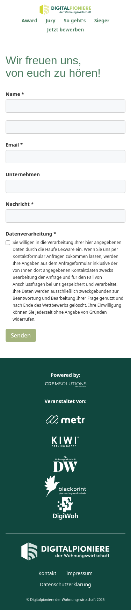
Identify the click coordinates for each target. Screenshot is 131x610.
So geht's (75, 20)
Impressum (79, 573)
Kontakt (47, 573)
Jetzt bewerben (65, 29)
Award (29, 20)
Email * (14, 144)
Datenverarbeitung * (31, 233)
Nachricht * (20, 204)
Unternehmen (23, 174)
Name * (15, 94)
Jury (51, 20)
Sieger (102, 20)
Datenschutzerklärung (65, 584)
